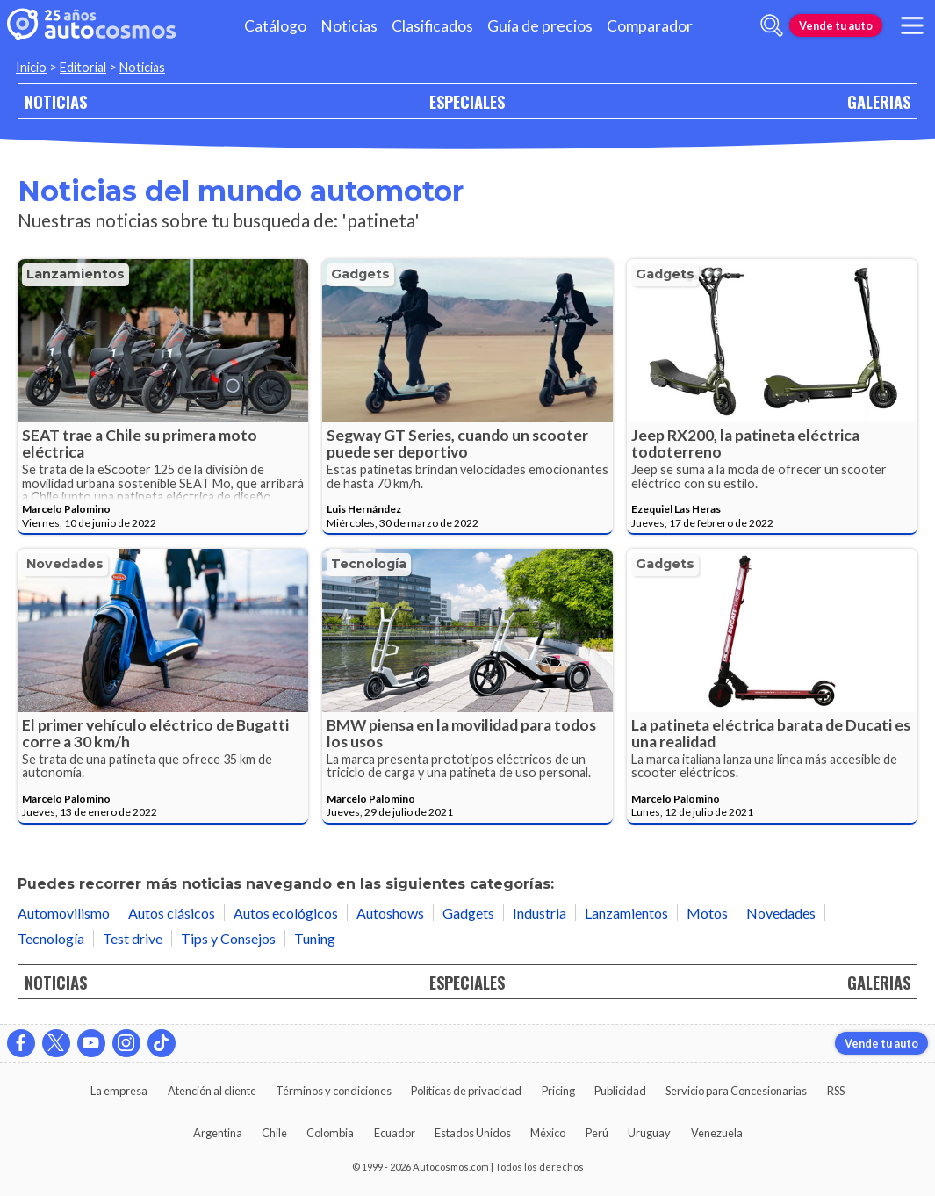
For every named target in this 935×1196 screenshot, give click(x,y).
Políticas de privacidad (466, 1091)
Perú (597, 1133)
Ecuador (394, 1133)
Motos (707, 912)
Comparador (650, 26)
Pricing (558, 1091)
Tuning (314, 938)
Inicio (31, 67)
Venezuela (717, 1133)
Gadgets (360, 274)
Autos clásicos (171, 912)
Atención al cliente (212, 1091)
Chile (274, 1133)
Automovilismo (64, 912)
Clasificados (432, 26)
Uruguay (649, 1133)
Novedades (65, 564)
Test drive (132, 938)
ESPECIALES (467, 101)
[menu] (912, 25)
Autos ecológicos (286, 912)
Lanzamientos (75, 274)
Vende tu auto (836, 25)
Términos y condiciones (334, 1091)
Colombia (330, 1133)
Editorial (83, 67)
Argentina (217, 1133)
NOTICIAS (56, 101)
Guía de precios (540, 26)
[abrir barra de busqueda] (771, 25)
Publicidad (620, 1091)
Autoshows (390, 912)
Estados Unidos (473, 1133)
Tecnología (368, 564)
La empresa (118, 1091)
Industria (539, 912)
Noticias (349, 26)
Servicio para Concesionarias (736, 1091)
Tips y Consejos (228, 938)
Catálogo (275, 26)
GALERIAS (878, 101)
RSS (836, 1091)
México (547, 1133)
